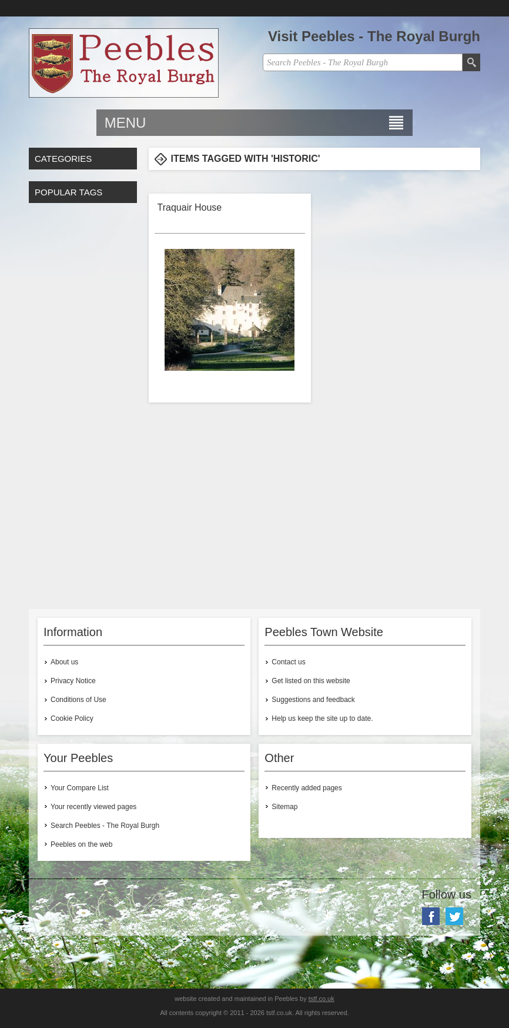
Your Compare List (80, 788)
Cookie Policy (72, 718)
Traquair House (190, 207)
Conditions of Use (78, 700)
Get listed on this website (311, 681)
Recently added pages (306, 788)
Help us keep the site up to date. (322, 718)
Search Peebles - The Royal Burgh (105, 825)
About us (64, 662)
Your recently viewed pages (93, 807)
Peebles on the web (81, 844)
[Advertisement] (83, 403)
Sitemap (284, 807)
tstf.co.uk (321, 998)
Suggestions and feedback (313, 700)
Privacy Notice (73, 681)
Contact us (288, 662)
